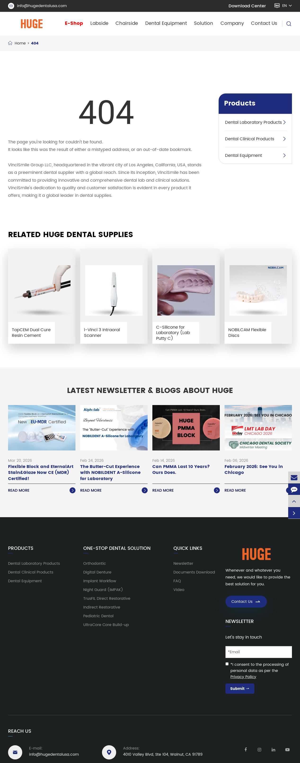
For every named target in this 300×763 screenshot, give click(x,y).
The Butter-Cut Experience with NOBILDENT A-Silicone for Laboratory (110, 473)
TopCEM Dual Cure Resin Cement (31, 332)
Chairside (126, 23)
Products (240, 103)
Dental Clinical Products (249, 139)
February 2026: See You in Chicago (254, 470)
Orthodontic (94, 563)
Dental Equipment (166, 23)
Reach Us (19, 731)
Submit (240, 689)
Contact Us (264, 23)
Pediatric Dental (98, 616)
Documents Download (194, 572)
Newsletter (183, 563)
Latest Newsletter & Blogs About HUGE (150, 390)
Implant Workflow (99, 581)
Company (232, 23)
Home (20, 43)
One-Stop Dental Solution (116, 548)
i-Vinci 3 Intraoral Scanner (102, 332)
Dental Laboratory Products (253, 122)
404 (35, 43)
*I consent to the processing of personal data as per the (259, 671)
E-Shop (74, 23)
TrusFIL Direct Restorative (106, 598)
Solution (203, 23)
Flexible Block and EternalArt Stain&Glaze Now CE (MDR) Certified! (40, 473)
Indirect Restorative (101, 607)
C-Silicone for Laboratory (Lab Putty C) (173, 333)
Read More (41, 490)
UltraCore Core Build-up (106, 625)
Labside (99, 23)
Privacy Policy (243, 677)
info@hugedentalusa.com (37, 6)
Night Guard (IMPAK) (103, 590)
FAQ (177, 581)
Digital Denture (97, 572)
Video (178, 590)
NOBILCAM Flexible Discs (247, 332)
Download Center (247, 6)
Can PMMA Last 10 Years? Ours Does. (181, 470)
